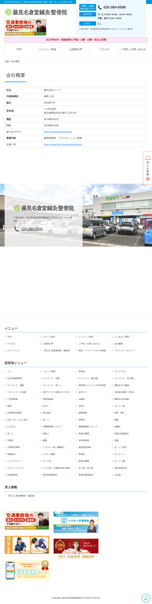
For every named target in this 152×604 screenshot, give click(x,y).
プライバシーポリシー (124, 350)
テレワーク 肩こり (52, 385)
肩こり (10, 433)
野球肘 (82, 454)
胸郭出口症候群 (121, 399)
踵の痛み (47, 413)
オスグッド (119, 454)
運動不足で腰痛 (121, 385)
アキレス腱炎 (49, 454)
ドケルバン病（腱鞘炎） (54, 447)
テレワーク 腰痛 (15, 385)
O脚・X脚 (119, 413)
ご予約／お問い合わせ (133, 49)
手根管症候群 (13, 447)
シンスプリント (14, 461)
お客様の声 (76, 49)
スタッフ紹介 (49, 336)
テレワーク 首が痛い (124, 378)
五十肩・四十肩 (86, 468)
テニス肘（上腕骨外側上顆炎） (57, 468)
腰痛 (45, 440)
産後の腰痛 (84, 461)
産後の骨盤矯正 (121, 433)
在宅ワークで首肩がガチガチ (56, 392)
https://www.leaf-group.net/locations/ (63, 144)
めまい (46, 406)
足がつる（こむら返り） (18, 420)
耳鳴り (82, 406)
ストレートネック (15, 468)
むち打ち (11, 426)
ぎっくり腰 (119, 461)
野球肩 (82, 371)
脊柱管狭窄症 (120, 468)
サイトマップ (13, 350)
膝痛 (116, 420)
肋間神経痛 (48, 399)
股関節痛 (83, 413)
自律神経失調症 (14, 413)
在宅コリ (83, 392)
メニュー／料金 (47, 49)
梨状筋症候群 (85, 447)
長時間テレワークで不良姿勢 (92, 385)
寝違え (46, 433)
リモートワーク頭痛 (16, 392)
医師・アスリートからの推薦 (92, 350)
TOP (19, 49)
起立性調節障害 (14, 378)
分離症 (82, 399)
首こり (46, 420)
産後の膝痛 (84, 433)
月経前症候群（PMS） (125, 392)
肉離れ (117, 426)
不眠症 (10, 440)
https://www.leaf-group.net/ (58, 132)
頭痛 (116, 440)
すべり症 (47, 461)
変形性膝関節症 (50, 475)
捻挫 (9, 406)
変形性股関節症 (86, 475)
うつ (9, 371)
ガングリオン (120, 371)
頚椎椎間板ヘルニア (52, 426)
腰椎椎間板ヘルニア (88, 426)
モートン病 (119, 406)
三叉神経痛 (12, 399)
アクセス (104, 49)
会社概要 (118, 343)
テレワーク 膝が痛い (89, 378)
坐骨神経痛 (84, 440)
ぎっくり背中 (120, 447)
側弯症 (82, 420)
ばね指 (117, 475)
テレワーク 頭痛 (51, 378)
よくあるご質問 (121, 336)
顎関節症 (11, 454)
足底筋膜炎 (12, 475)
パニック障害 (49, 371)
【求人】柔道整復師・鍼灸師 (56, 350)
